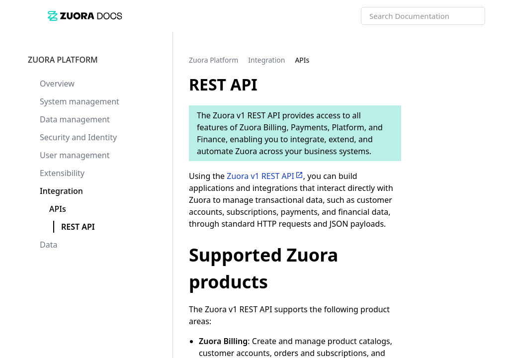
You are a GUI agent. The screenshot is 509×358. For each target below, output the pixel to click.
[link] (204, 15)
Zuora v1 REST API (260, 176)
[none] (481, 60)
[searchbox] (467, 16)
